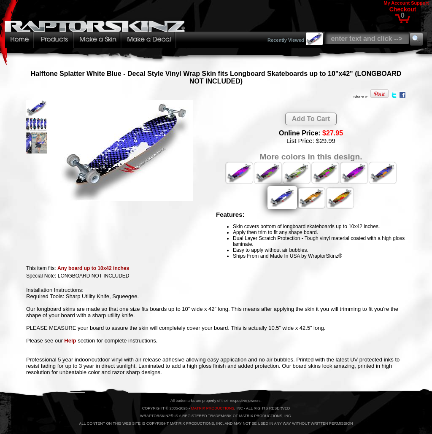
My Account (396, 2)
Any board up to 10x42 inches (93, 268)
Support (420, 2)
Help (70, 340)
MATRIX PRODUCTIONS (212, 408)
